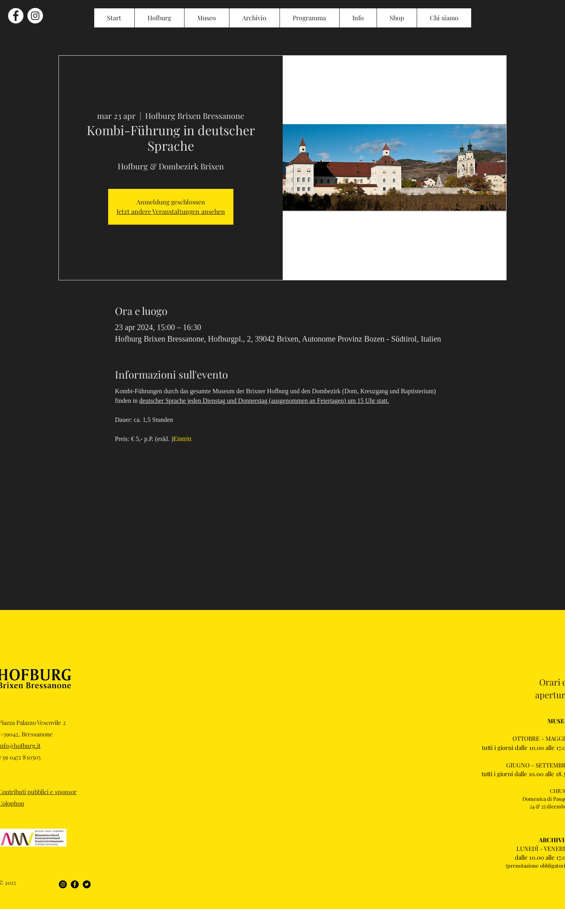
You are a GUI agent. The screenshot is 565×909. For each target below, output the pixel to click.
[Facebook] (75, 884)
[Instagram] (63, 884)
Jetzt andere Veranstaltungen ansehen (170, 211)
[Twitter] (87, 884)
